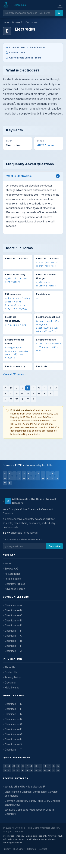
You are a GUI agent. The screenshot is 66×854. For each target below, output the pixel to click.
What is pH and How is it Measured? (25, 786)
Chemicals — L (13, 708)
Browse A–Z (11, 568)
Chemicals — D (13, 620)
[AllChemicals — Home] (15, 5)
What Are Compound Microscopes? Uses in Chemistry (29, 811)
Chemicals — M (13, 714)
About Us (10, 667)
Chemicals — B (13, 610)
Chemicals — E (13, 625)
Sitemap (31, 849)
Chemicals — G (13, 635)
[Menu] (60, 5)
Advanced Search (15, 588)
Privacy (7, 849)
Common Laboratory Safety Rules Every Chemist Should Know (32, 802)
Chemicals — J (13, 651)
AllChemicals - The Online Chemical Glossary (30, 501)
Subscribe (55, 546)
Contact (43, 849)
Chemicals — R (13, 739)
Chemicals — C (13, 615)
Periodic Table (13, 578)
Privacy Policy (13, 677)
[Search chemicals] (29, 13)
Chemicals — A (13, 605)
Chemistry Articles (15, 583)
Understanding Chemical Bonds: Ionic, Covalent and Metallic (31, 793)
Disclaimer (10, 682)
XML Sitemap (12, 687)
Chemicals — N (13, 719)
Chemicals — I (13, 645)
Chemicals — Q (13, 734)
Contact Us (11, 672)
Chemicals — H (13, 640)
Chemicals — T (13, 749)
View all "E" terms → (15, 374)
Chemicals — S (13, 744)
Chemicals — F (13, 630)
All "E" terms (46, 145)
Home (6, 22)
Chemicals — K (13, 704)
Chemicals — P (13, 729)
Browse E (17, 22)
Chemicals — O (13, 724)
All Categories (12, 573)
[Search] (59, 13)
